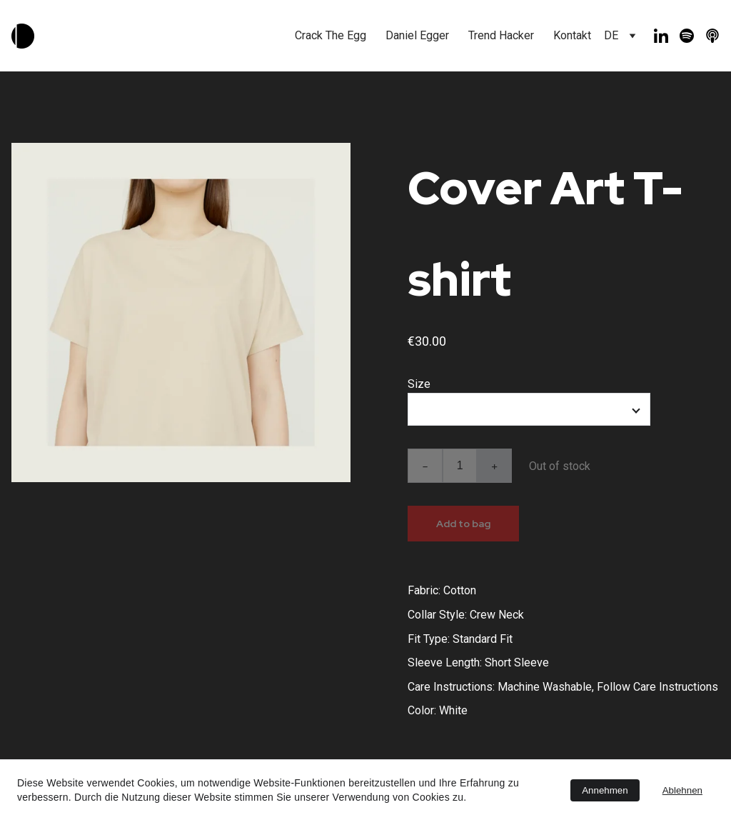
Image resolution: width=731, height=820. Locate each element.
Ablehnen (682, 790)
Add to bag (463, 523)
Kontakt (572, 35)
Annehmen (604, 790)
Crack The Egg (330, 35)
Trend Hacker (501, 35)
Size (419, 384)
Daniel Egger (417, 35)
